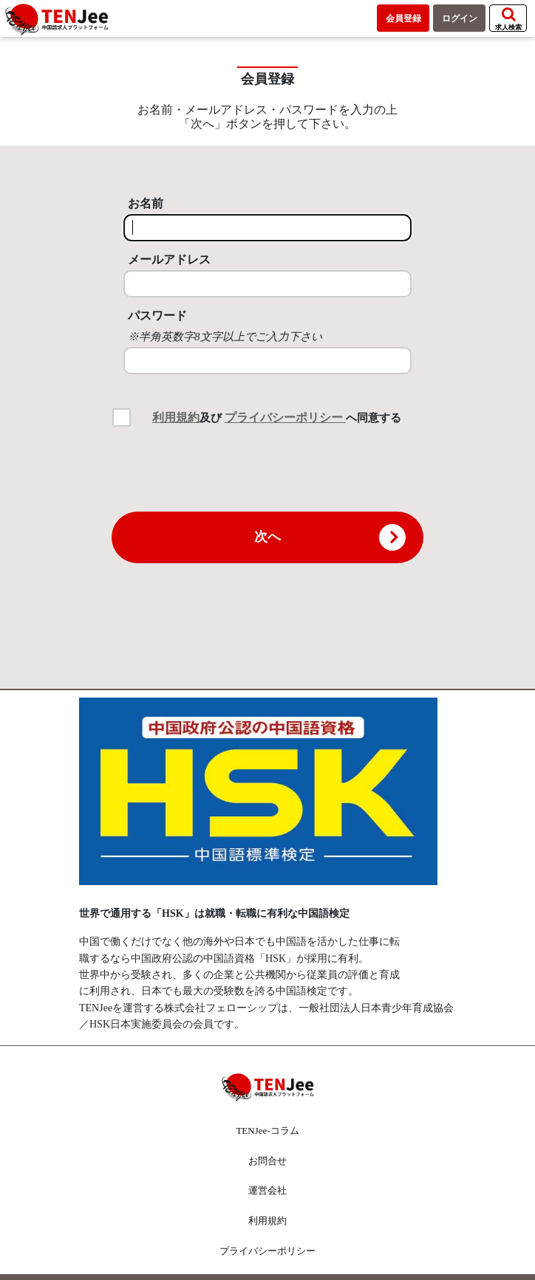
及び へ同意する (276, 417)
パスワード (157, 315)
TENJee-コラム (267, 1130)
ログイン (459, 18)
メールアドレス (169, 259)
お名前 (145, 203)
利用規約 (176, 417)
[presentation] (267, 468)
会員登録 (403, 18)
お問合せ (267, 1160)
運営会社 (267, 1190)
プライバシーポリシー (285, 417)
